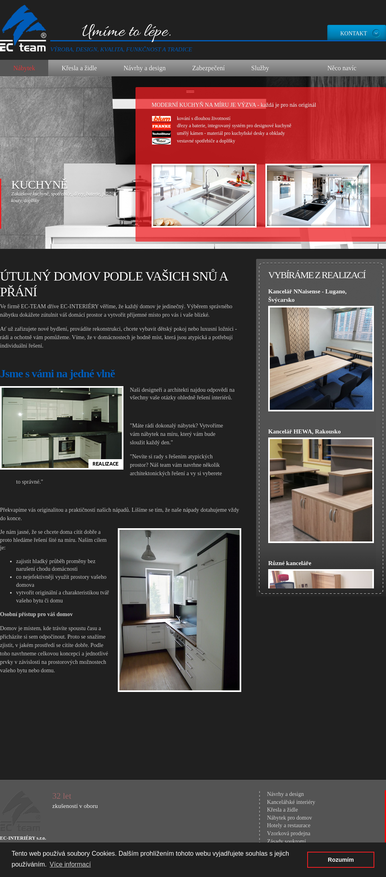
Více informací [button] (70, 864)
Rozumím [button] (341, 860)
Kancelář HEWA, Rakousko (304, 431)
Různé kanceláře (289, 563)
